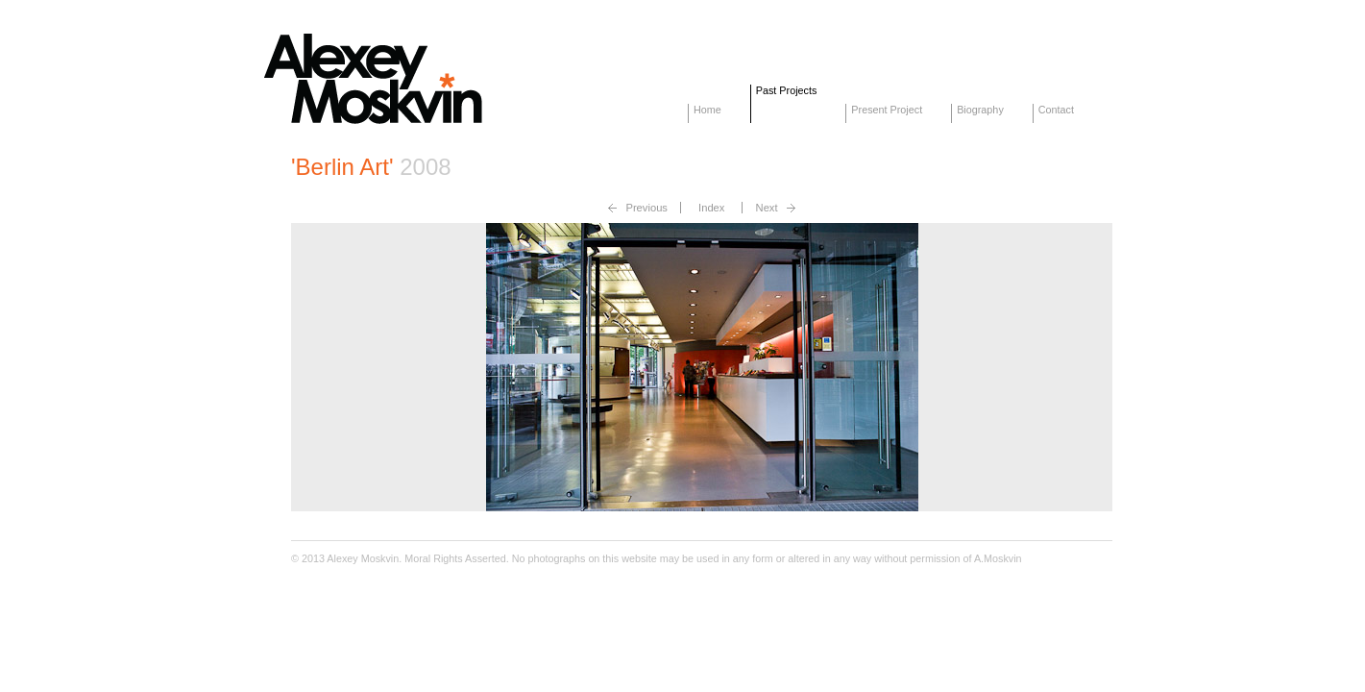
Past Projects (786, 90)
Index (711, 207)
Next (767, 207)
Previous (646, 207)
